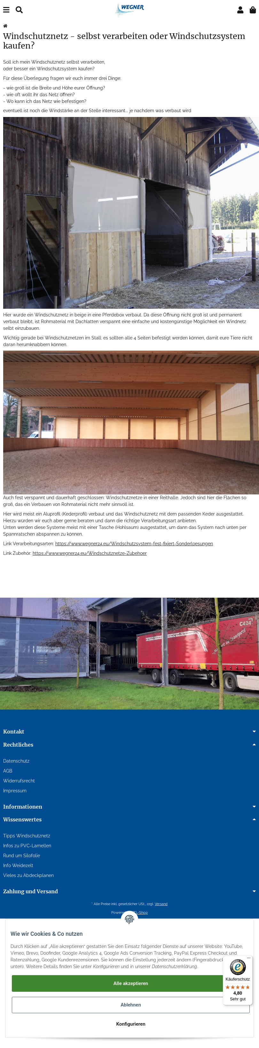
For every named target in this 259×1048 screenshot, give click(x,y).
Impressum (15, 790)
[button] (240, 10)
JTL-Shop (140, 912)
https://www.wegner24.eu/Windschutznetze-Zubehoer (90, 553)
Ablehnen (131, 1005)
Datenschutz (16, 761)
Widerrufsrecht (19, 780)
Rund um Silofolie (21, 855)
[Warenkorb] (253, 10)
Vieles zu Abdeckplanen (28, 875)
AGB (7, 770)
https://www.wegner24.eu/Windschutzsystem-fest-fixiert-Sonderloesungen (134, 543)
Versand (161, 904)
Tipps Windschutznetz (26, 835)
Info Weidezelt (18, 865)
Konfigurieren (130, 1024)
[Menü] (249, 959)
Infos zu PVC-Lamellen (27, 845)
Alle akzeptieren (131, 983)
